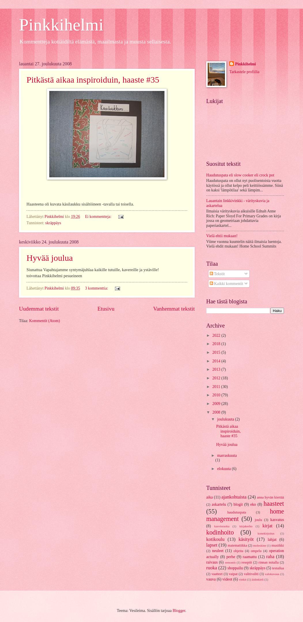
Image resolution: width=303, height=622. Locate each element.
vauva (211, 579)
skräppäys (53, 223)
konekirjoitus (266, 533)
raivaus (212, 562)
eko (253, 504)
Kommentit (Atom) (44, 321)
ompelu (256, 551)
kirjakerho (245, 526)
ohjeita (238, 551)
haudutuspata (236, 512)
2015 (216, 352)
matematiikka (237, 545)
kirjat (267, 525)
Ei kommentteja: (98, 216)
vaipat (233, 574)
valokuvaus (272, 574)
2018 (216, 344)
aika (209, 497)
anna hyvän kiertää (270, 497)
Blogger (179, 610)
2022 (216, 335)
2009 (216, 404)
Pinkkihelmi (61, 24)
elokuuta (224, 469)
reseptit (246, 562)
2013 (216, 369)
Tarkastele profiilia (244, 72)
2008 (216, 412)
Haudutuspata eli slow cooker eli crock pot (240, 175)
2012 (216, 378)
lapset (211, 545)
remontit (230, 562)
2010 (216, 395)
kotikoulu (215, 539)
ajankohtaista (234, 497)
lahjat (272, 539)
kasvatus (277, 520)
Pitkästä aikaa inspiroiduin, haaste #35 (92, 79)
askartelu (219, 504)
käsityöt (245, 539)
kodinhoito (220, 532)
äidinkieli (258, 579)
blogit (238, 504)
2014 (216, 361)
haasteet (274, 503)
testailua (278, 568)
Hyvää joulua (49, 258)
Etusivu (105, 309)
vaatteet (217, 574)
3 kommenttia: (97, 288)
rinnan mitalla (268, 562)
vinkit (242, 579)
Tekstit (217, 274)
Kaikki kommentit (226, 283)
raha (270, 556)
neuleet (218, 551)
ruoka (211, 567)
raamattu (250, 557)
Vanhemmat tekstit (174, 309)
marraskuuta (227, 455)
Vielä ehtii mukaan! (222, 236)
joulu (258, 520)
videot (227, 579)
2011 (216, 387)
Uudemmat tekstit (39, 309)
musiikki (278, 545)
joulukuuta (226, 419)
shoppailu (235, 568)
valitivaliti (251, 574)
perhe (230, 557)
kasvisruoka (222, 526)
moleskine (259, 545)
